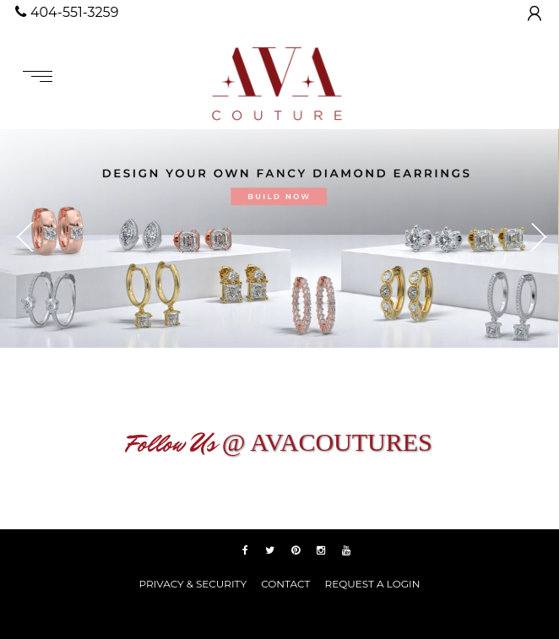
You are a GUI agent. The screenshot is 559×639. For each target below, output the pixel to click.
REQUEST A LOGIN (372, 583)
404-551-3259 (66, 12)
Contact (285, 583)
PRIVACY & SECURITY (193, 583)
